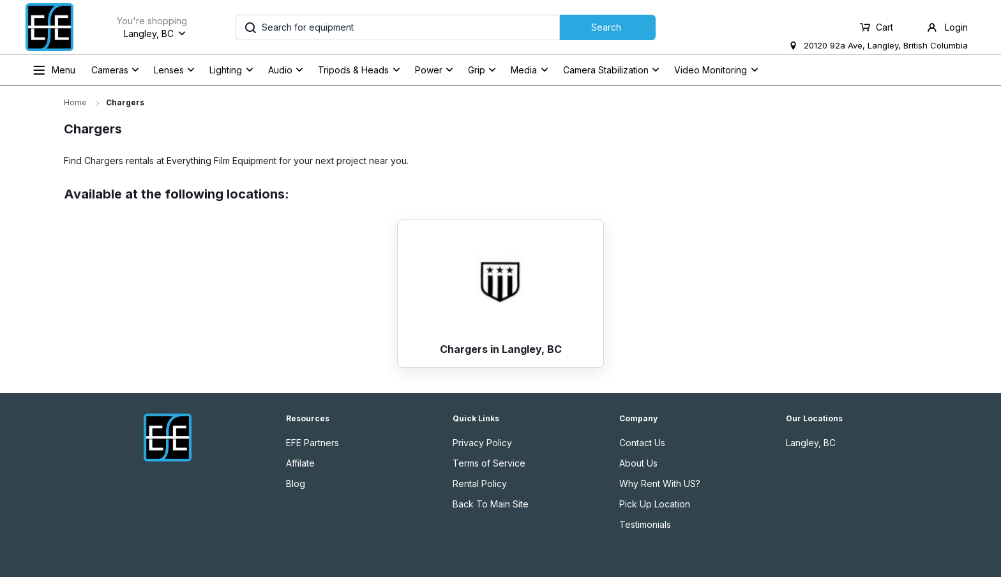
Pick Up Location (654, 503)
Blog (295, 483)
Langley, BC (811, 442)
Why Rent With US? (659, 483)
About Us (638, 463)
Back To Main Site (491, 503)
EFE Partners (312, 442)
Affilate (300, 463)
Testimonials (645, 524)
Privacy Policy (482, 442)
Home (75, 102)
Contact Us (642, 442)
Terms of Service (489, 463)
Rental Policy (480, 483)
